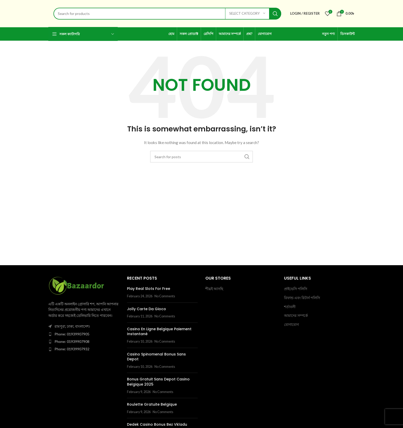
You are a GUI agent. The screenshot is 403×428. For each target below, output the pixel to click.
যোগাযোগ (291, 324)
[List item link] (83, 334)
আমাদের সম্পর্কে (296, 315)
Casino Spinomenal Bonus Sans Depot (156, 357)
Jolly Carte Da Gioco (146, 308)
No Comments (164, 296)
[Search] (167, 14)
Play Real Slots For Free (148, 288)
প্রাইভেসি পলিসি (295, 289)
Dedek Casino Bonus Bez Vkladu (157, 424)
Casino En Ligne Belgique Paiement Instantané (159, 331)
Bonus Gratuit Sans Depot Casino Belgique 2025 (158, 382)
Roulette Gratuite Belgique (152, 404)
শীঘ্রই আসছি (214, 289)
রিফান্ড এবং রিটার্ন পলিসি (302, 298)
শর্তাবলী (290, 307)
